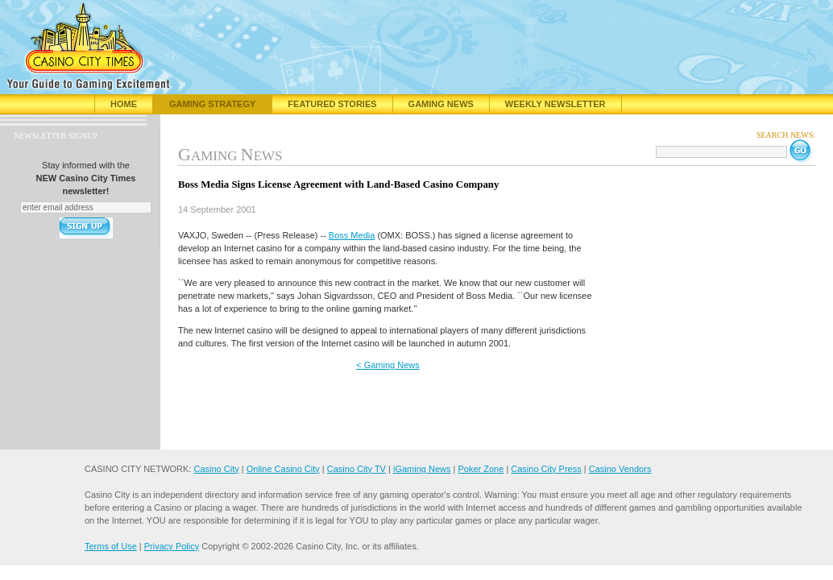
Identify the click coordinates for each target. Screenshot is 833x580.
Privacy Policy (171, 546)
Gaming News (441, 104)
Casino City (215, 469)
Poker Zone (481, 469)
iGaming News (422, 469)
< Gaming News (388, 365)
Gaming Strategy (212, 104)
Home (123, 104)
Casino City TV (356, 469)
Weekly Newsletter (555, 104)
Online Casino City (283, 469)
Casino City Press (546, 469)
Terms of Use (111, 546)
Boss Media (352, 235)
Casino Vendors (620, 469)
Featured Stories (332, 104)
